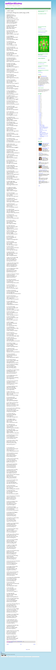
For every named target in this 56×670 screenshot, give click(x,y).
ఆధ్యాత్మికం (9, 8)
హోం (6, 8)
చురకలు (17, 8)
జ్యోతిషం (14, 8)
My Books (21, 8)
